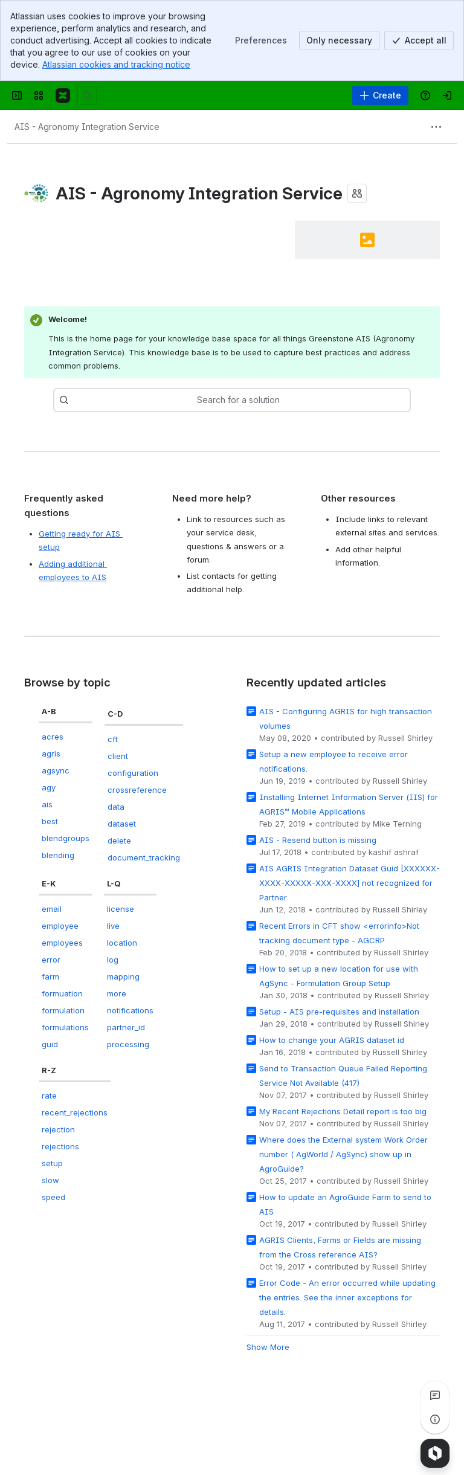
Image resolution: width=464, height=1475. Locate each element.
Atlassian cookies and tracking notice (116, 64)
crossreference (137, 790)
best (50, 821)
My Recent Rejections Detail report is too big (343, 1111)
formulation (63, 1010)
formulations (65, 1027)
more (116, 993)
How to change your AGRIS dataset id (331, 1040)
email (52, 909)
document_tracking (144, 857)
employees (62, 942)
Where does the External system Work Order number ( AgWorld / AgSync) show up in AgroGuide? (343, 1154)
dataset (122, 823)
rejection (58, 1129)
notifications (130, 1010)
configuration (133, 773)
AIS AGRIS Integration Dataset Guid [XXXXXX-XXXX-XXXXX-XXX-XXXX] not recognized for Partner (349, 882)
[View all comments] (435, 1395)
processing (128, 1044)
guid (50, 1044)
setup (52, 1163)
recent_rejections (75, 1112)
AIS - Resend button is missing (317, 840)
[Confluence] (62, 95)
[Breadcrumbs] (87, 127)
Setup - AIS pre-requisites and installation (339, 1011)
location (122, 942)
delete (119, 840)
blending (58, 855)
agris (51, 753)
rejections (60, 1146)
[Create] (380, 95)
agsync (55, 770)
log (112, 959)
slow (50, 1180)
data (116, 807)
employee (60, 926)
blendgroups (65, 838)
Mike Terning (397, 823)
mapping (123, 976)
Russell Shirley (405, 738)
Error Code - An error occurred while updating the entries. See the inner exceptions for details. (347, 1297)
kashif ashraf (394, 852)
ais (47, 804)
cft (113, 739)
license (120, 909)
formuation (62, 993)
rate (49, 1095)
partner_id (126, 1027)
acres (52, 736)
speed (53, 1197)
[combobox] (98, 400)
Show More (267, 1347)
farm (50, 976)
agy (49, 787)
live (113, 926)
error (51, 959)
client (118, 756)
